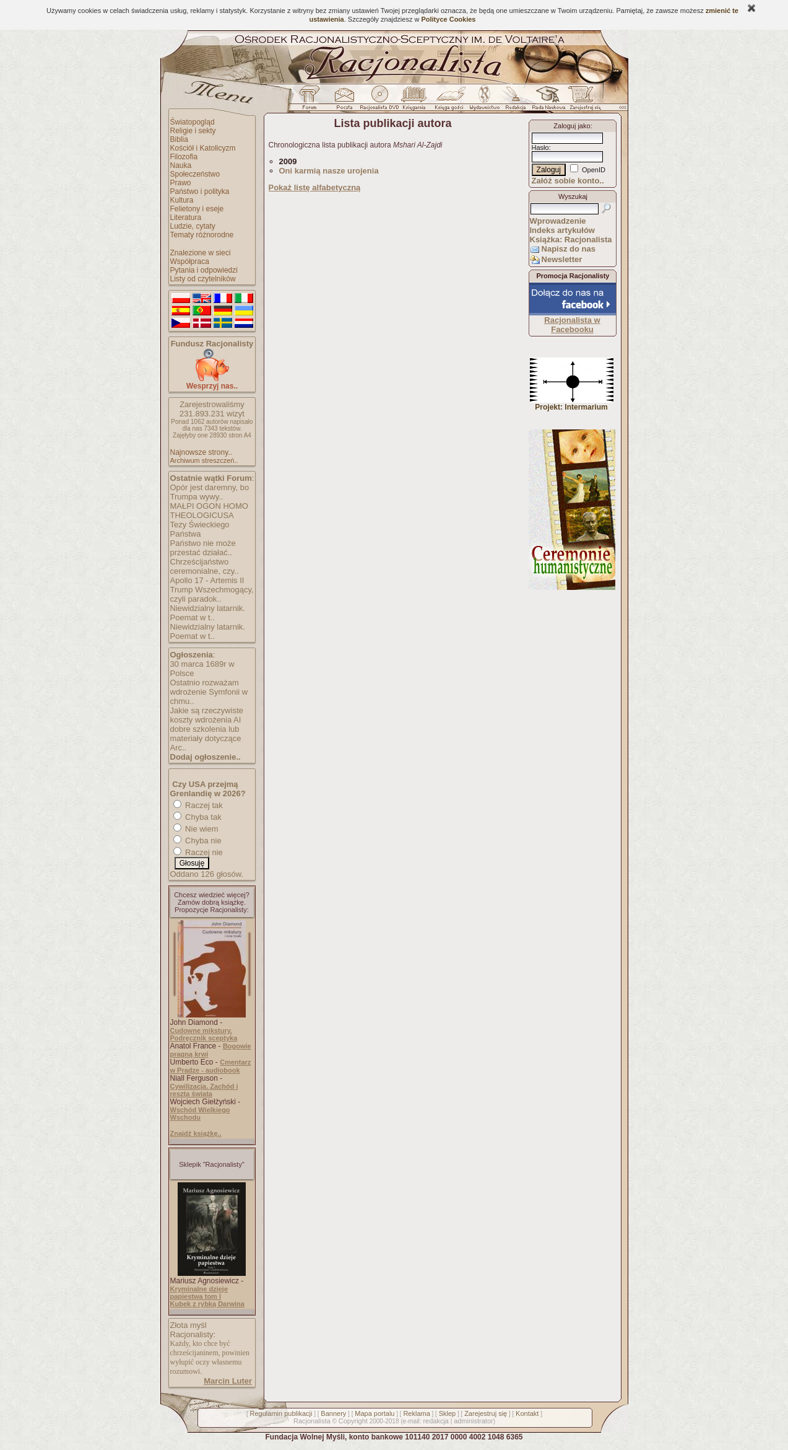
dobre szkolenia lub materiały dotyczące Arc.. (205, 738)
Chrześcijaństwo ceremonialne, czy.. (204, 566)
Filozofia (184, 156)
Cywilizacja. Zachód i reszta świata (204, 1090)
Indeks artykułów (562, 230)
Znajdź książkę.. (196, 1133)
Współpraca (189, 261)
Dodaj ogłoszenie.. (205, 757)
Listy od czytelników (203, 279)
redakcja (436, 1421)
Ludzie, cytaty (192, 226)
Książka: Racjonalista (571, 239)
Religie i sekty (193, 130)
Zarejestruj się (485, 1413)
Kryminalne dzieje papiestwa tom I (199, 1292)
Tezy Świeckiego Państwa (200, 529)
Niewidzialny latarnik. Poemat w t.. (207, 613)
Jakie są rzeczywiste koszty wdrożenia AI (206, 715)
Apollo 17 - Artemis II (207, 580)
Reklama (416, 1413)
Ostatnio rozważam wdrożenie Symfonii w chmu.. (209, 692)
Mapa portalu (374, 1413)
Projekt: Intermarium (571, 403)
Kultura (182, 200)
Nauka (181, 165)
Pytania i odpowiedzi (204, 270)
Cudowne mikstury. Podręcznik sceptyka (204, 1034)
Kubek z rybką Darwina (207, 1303)
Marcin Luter (228, 1381)
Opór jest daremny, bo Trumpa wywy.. (209, 492)
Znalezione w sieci (200, 252)
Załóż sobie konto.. (568, 180)
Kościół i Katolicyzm (203, 148)
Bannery (333, 1413)
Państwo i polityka (200, 191)
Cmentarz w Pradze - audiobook (210, 1066)
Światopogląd (192, 122)
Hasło (540, 147)
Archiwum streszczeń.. (204, 460)
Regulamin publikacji (281, 1413)
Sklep (447, 1413)
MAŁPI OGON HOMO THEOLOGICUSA (209, 510)
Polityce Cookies (448, 19)
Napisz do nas (568, 248)
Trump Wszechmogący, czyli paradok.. (212, 594)
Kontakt (527, 1413)
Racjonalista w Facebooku (572, 324)
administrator (473, 1421)
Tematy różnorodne (202, 235)
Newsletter (562, 259)
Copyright (353, 1421)
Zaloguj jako (571, 126)
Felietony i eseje (197, 208)
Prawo (180, 182)
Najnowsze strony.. (201, 452)
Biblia (179, 139)
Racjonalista (312, 1421)
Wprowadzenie (558, 221)
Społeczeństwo (195, 174)
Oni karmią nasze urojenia (329, 170)
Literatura (186, 217)
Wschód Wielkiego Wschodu (200, 1113)
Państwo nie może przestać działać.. (203, 547)
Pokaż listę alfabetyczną (315, 187)
